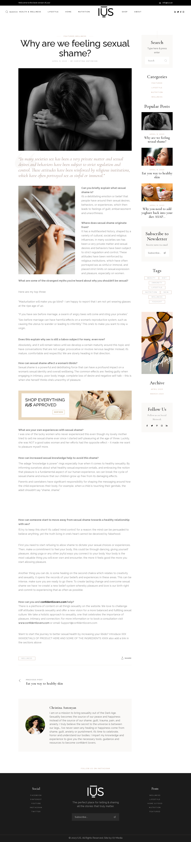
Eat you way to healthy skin (157, 175)
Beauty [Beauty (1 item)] (151, 278)
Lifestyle (157, 88)
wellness (26, 658)
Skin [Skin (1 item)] (166, 292)
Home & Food (155, 803)
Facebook (36, 795)
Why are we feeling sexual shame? (157, 140)
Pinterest (36, 799)
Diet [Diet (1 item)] (164, 278)
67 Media (117, 837)
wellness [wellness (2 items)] (157, 297)
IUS (79, 837)
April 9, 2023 (59, 61)
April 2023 (157, 389)
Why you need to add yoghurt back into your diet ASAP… (157, 213)
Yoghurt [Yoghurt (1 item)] (157, 302)
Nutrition (157, 92)
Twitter (36, 812)
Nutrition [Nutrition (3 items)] (151, 292)
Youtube (36, 803)
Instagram (36, 807)
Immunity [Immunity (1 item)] (157, 283)
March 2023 (157, 394)
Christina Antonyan (86, 61)
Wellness (80, 36)
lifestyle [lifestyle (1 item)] (157, 287)
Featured (69, 36)
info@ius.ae (168, 3)
